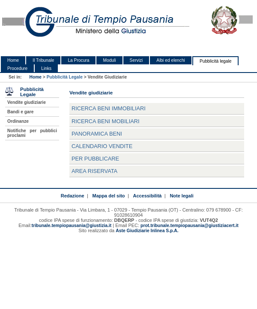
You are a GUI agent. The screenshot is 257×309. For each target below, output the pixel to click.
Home (13, 60)
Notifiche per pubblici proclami (32, 133)
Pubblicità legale (216, 61)
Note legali (181, 195)
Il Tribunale (43, 60)
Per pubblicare (95, 158)
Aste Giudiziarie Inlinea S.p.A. (147, 230)
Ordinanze (18, 121)
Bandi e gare (20, 111)
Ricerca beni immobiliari (109, 108)
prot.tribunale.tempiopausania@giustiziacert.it (189, 225)
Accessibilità (147, 195)
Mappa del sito (109, 195)
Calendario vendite (102, 146)
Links (46, 68)
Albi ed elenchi (170, 60)
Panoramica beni (97, 133)
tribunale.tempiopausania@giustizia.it (72, 225)
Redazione (72, 195)
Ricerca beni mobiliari (106, 121)
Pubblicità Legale (65, 77)
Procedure (17, 68)
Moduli (109, 60)
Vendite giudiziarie (26, 102)
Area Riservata (94, 171)
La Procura (78, 60)
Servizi (136, 60)
